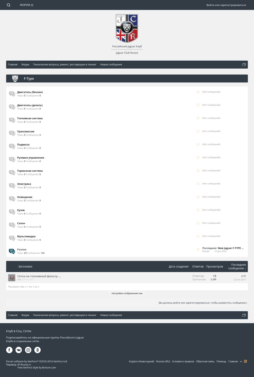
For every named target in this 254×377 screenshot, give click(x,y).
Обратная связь (205, 361)
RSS (198, 92)
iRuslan (206, 251)
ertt (19, 279)
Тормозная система (30, 171)
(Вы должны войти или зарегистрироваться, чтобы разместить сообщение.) (203, 302)
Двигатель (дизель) (30, 105)
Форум (25, 5)
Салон (21, 223)
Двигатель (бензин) (30, 92)
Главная (233, 361)
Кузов (21, 210)
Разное (21, 249)
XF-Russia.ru (24, 364)
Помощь (221, 361)
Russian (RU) (163, 361)
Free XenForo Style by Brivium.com (36, 367)
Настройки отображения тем (127, 293)
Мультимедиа (26, 236)
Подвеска (23, 144)
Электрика (24, 184)
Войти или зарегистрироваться (226, 5)
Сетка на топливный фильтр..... (39, 276)
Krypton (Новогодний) (141, 361)
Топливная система (30, 118)
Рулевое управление (30, 157)
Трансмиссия (25, 131)
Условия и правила (183, 361)
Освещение (24, 197)
